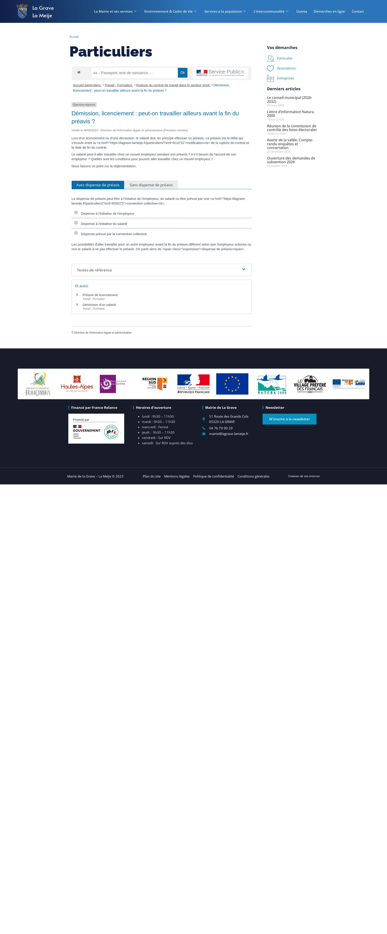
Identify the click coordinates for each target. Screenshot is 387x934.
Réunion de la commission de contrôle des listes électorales (292, 128)
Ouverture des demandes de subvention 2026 (291, 160)
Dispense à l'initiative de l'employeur (104, 213)
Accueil (74, 37)
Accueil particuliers (87, 85)
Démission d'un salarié (99, 305)
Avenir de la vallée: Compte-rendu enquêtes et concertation (290, 144)
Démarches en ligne (329, 11)
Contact (358, 11)
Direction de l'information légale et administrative (103, 332)
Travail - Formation (118, 85)
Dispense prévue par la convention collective (110, 234)
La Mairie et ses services (115, 11)
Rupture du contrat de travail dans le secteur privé (173, 85)
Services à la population (225, 11)
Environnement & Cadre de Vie (170, 11)
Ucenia (301, 11)
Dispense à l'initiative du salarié (100, 223)
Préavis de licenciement (100, 295)
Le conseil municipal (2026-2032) (289, 99)
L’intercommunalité (271, 11)
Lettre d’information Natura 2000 (290, 113)
